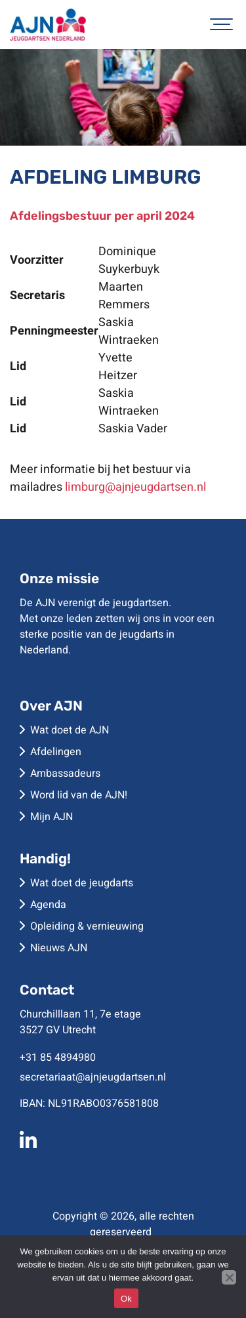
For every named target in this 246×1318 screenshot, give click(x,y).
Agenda (48, 905)
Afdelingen (55, 752)
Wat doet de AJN (69, 730)
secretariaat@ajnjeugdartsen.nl (93, 1077)
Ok (126, 1299)
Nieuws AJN (58, 948)
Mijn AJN (51, 817)
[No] (229, 1277)
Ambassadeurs (65, 773)
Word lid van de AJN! (78, 795)
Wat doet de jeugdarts (81, 883)
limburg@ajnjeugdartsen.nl (135, 487)
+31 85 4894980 (58, 1057)
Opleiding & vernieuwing (87, 926)
